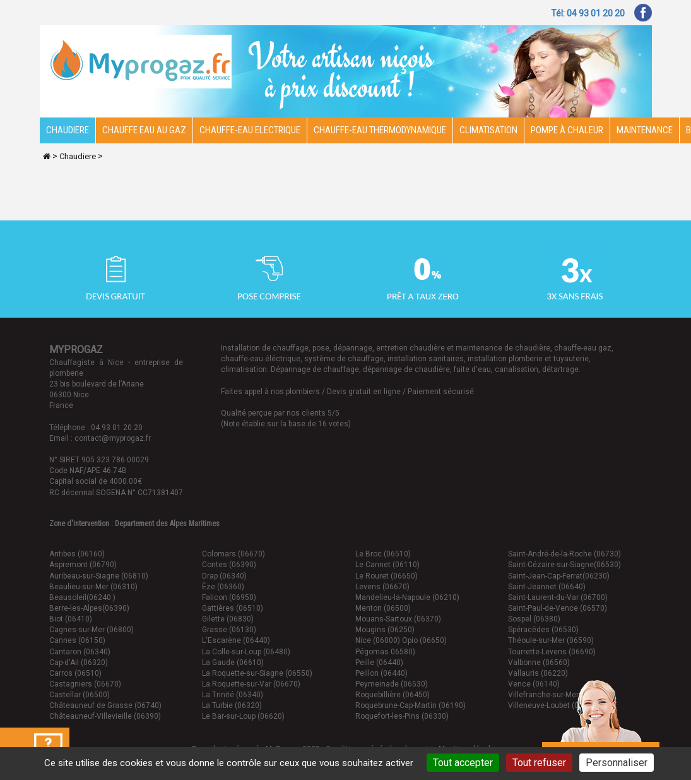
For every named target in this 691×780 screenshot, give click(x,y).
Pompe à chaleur (567, 130)
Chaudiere (67, 130)
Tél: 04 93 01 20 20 (588, 13)
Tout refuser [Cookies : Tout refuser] (539, 763)
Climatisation (488, 130)
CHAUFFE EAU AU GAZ (144, 130)
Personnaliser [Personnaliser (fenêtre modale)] (616, 763)
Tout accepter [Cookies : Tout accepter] (463, 763)
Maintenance (645, 130)
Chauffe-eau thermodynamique (380, 130)
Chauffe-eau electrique (249, 130)
